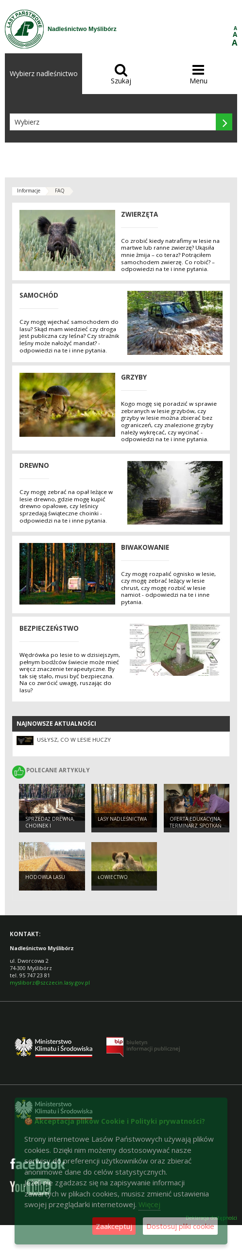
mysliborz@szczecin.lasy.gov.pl (50, 982)
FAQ (60, 190)
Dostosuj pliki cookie (180, 1226)
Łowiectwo (113, 877)
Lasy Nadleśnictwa (122, 818)
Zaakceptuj (114, 1226)
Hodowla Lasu (45, 877)
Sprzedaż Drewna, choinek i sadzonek (50, 825)
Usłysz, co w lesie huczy (74, 739)
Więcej (149, 1204)
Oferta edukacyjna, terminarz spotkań (196, 822)
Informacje (28, 190)
